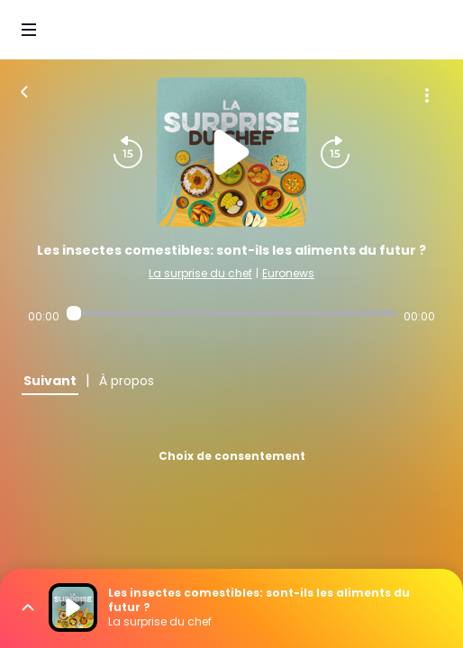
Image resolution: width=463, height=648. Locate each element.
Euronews (288, 273)
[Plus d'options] (427, 95)
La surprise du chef (200, 273)
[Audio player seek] (231, 313)
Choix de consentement (232, 456)
